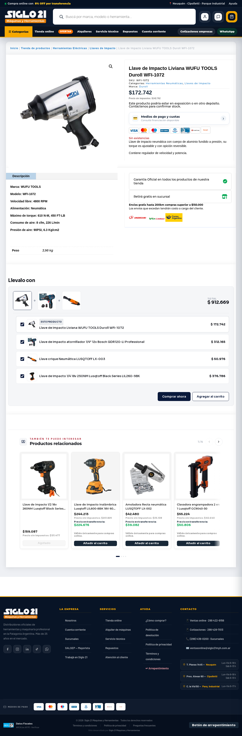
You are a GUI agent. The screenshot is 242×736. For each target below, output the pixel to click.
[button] (111, 66)
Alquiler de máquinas (118, 629)
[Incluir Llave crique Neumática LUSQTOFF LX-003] (22, 359)
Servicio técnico (107, 31)
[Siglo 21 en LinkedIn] (27, 649)
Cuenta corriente (154, 31)
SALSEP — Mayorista (77, 648)
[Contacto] (218, 16)
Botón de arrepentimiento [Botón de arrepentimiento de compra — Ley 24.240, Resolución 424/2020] (214, 725)
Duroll (143, 86)
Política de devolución (152, 632)
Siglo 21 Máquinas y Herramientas (102, 720)
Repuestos (130, 31)
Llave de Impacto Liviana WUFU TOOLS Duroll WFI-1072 (81, 328)
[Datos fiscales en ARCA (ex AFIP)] (21, 725)
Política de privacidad (159, 644)
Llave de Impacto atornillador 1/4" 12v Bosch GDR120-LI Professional (91, 342)
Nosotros (70, 620)
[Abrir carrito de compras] (231, 16)
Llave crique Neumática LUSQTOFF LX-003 (72, 359)
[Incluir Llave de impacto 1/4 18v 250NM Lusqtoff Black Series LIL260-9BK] (22, 376)
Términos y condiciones (153, 656)
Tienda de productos (35, 48)
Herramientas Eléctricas (70, 48)
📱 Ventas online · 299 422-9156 (205, 620)
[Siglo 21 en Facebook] (7, 649)
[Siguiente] (219, 442)
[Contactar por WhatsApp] (47, 649)
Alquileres (84, 31)
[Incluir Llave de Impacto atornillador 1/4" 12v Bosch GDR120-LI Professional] (22, 342)
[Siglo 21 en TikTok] (37, 649)
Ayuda (233, 3)
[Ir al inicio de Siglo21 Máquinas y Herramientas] (27, 16)
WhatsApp (227, 31)
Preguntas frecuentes (144, 725)
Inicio (14, 48)
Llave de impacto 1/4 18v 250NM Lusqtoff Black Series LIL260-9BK (89, 376)
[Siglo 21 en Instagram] (17, 649)
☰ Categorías (19, 31)
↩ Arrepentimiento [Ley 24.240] (157, 668)
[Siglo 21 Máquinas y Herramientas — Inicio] (20, 613)
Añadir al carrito (95, 543)
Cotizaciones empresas (196, 31)
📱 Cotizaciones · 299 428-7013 (204, 629)
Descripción (20, 176)
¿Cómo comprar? (156, 620)
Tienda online (44, 31)
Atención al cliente (116, 657)
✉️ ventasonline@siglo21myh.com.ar (208, 648)
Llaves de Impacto (103, 48)
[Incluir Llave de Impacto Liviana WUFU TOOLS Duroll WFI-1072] (22, 324)
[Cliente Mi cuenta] (204, 16)
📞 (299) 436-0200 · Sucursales (205, 639)
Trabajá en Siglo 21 (76, 657)
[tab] (118, 556)
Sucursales (72, 639)
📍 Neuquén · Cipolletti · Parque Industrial (197, 3)
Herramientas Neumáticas (164, 83)
